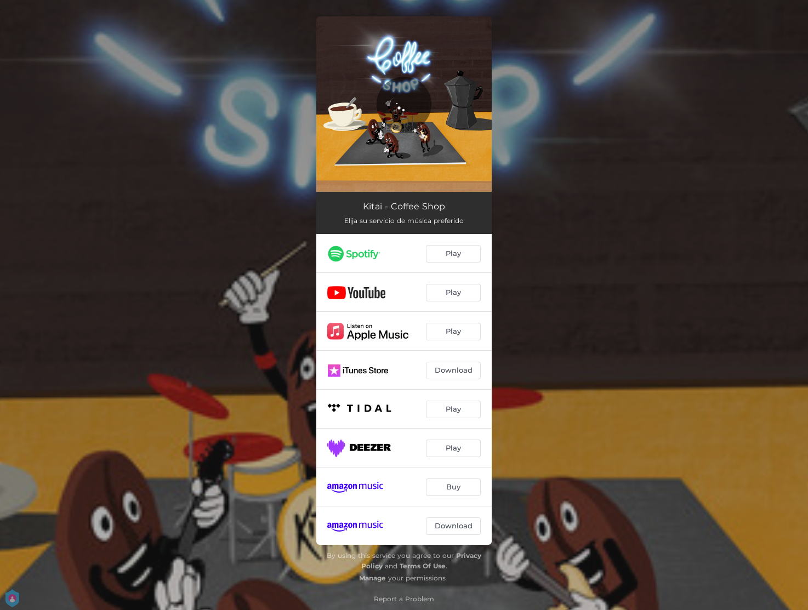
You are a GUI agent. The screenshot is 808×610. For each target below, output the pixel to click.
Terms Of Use (423, 566)
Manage (372, 578)
